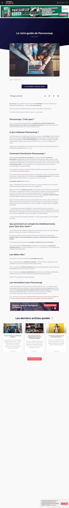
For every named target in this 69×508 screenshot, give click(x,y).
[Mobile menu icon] (2, 2)
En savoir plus (53, 504)
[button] (45, 95)
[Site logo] (10, 2)
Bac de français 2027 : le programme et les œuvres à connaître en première (34, 337)
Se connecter (62, 2)
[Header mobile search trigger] (67, 2)
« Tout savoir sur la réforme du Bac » (19, 171)
